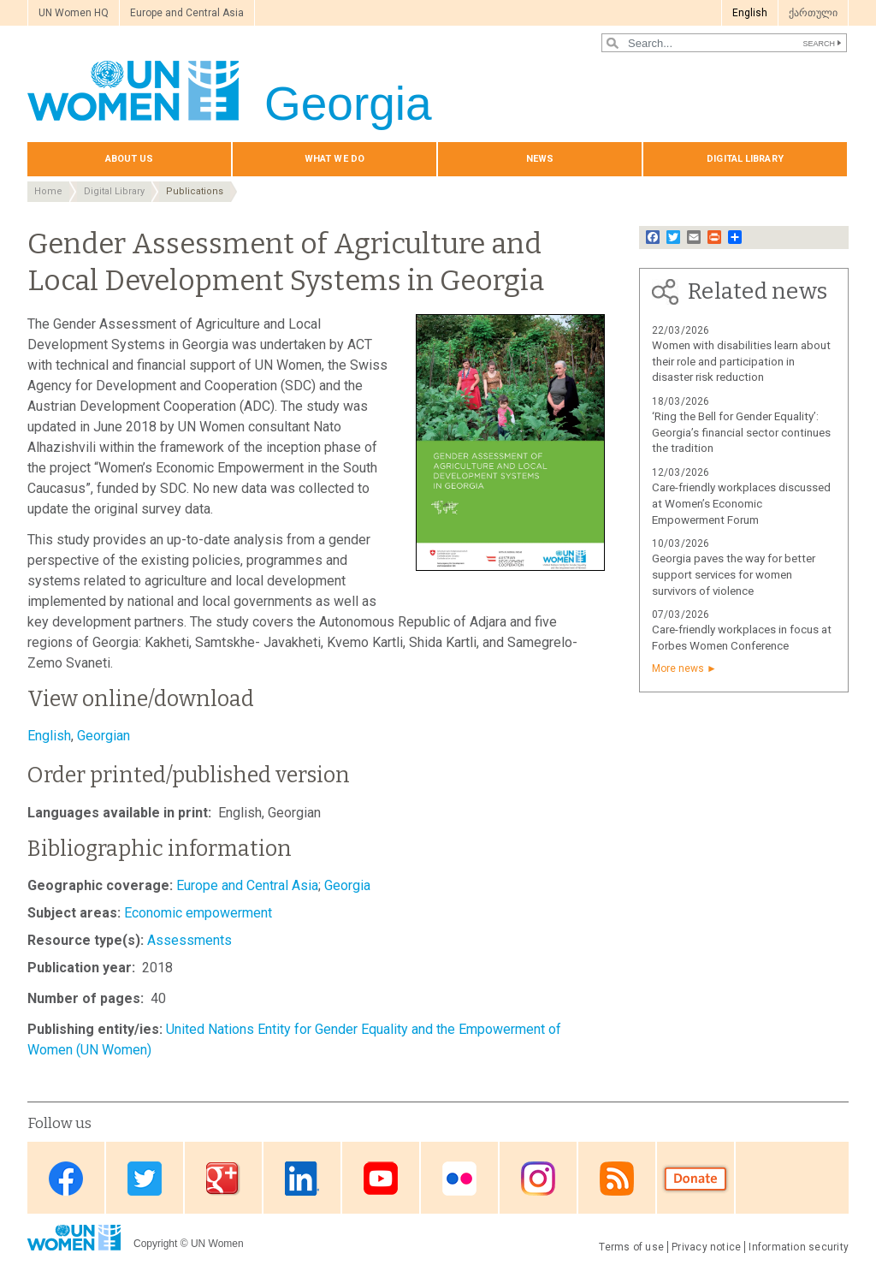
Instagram (538, 1179)
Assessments (189, 940)
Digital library (745, 158)
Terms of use (631, 1247)
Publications (194, 191)
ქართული (813, 13)
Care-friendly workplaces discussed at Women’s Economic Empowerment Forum (741, 503)
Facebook (65, 1179)
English (749, 13)
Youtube (380, 1179)
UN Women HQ (73, 13)
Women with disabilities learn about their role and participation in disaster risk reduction (741, 361)
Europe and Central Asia (187, 13)
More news (678, 668)
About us (129, 158)
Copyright (155, 1244)
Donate (695, 1179)
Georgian (103, 736)
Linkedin (301, 1179)
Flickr (459, 1179)
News (539, 158)
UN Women (217, 1244)
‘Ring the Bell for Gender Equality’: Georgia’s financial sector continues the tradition (741, 432)
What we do (334, 158)
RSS (616, 1179)
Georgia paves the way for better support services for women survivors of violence (733, 574)
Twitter (144, 1179)
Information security (799, 1247)
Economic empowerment (198, 913)
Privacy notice (706, 1247)
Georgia (347, 885)
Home (48, 191)
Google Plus (223, 1179)
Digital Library (114, 191)
